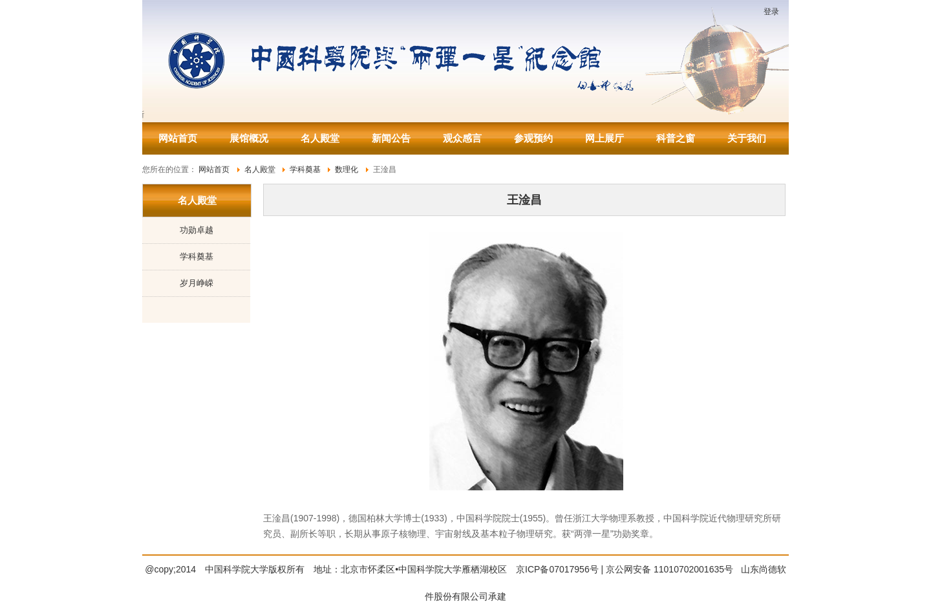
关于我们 (746, 138)
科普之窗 (675, 138)
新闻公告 (391, 138)
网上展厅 (604, 138)
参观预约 (533, 138)
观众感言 (462, 138)
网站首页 (177, 138)
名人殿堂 (320, 138)
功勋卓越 (196, 230)
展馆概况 (249, 138)
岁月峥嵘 (196, 283)
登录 (771, 11)
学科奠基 (196, 256)
